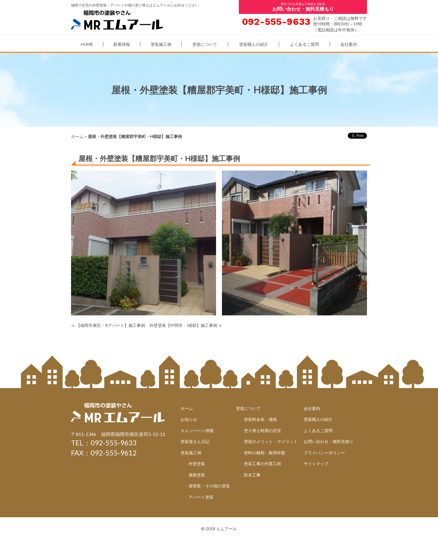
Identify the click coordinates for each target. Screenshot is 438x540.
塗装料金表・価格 (260, 419)
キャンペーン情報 (197, 430)
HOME (87, 44)
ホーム (77, 136)
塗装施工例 (161, 44)
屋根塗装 (197, 474)
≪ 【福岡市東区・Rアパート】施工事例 (108, 325)
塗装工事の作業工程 (262, 463)
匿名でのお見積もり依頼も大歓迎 (303, 7)
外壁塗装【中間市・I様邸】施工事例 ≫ (185, 325)
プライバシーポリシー (324, 452)
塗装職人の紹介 (253, 44)
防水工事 (252, 474)
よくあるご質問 (304, 44)
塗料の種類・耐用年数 (264, 452)
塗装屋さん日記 (195, 441)
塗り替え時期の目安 (262, 430)
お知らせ (189, 419)
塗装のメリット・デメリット (271, 441)
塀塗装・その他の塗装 (209, 485)
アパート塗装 (201, 497)
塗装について (204, 44)
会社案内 (348, 44)
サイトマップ (316, 463)
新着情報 (121, 44)
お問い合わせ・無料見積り (328, 441)
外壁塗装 (197, 463)
